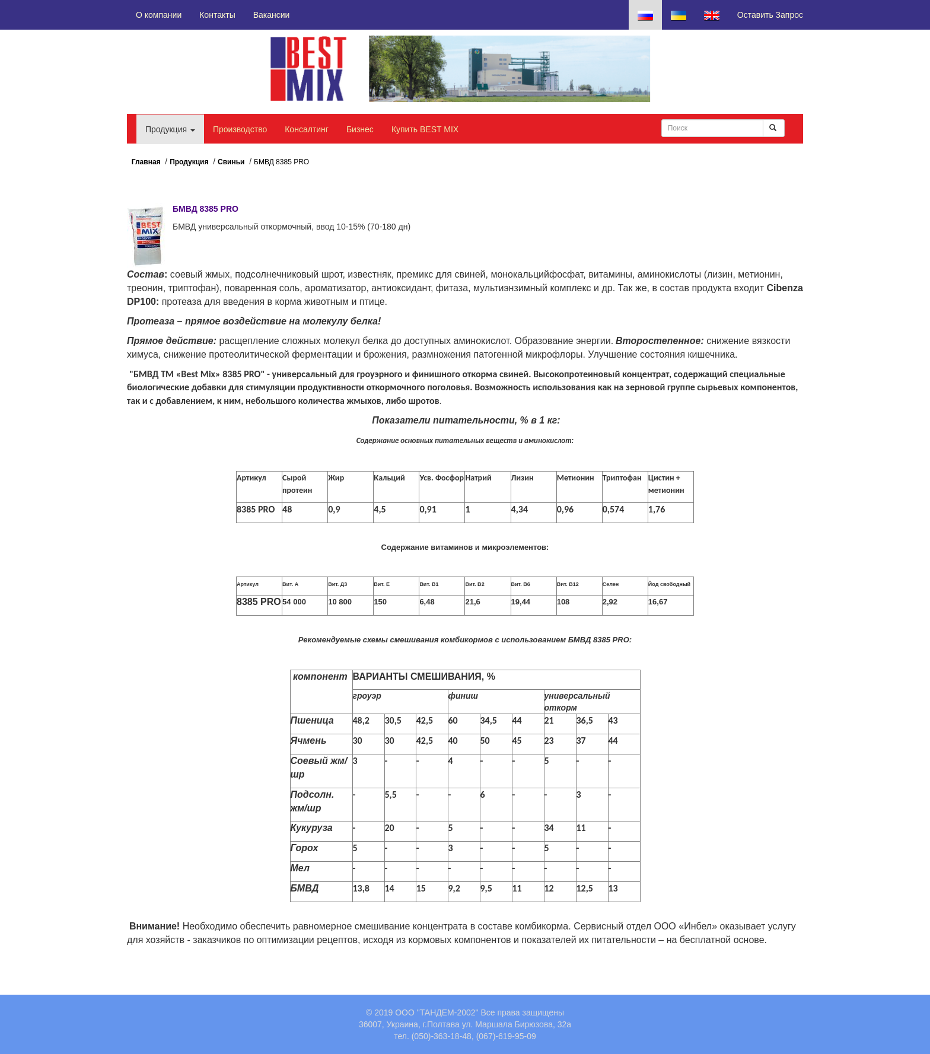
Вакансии (271, 15)
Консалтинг (307, 129)
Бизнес (360, 129)
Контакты (217, 15)
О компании (158, 15)
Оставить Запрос (770, 15)
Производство (240, 129)
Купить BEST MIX (424, 129)
